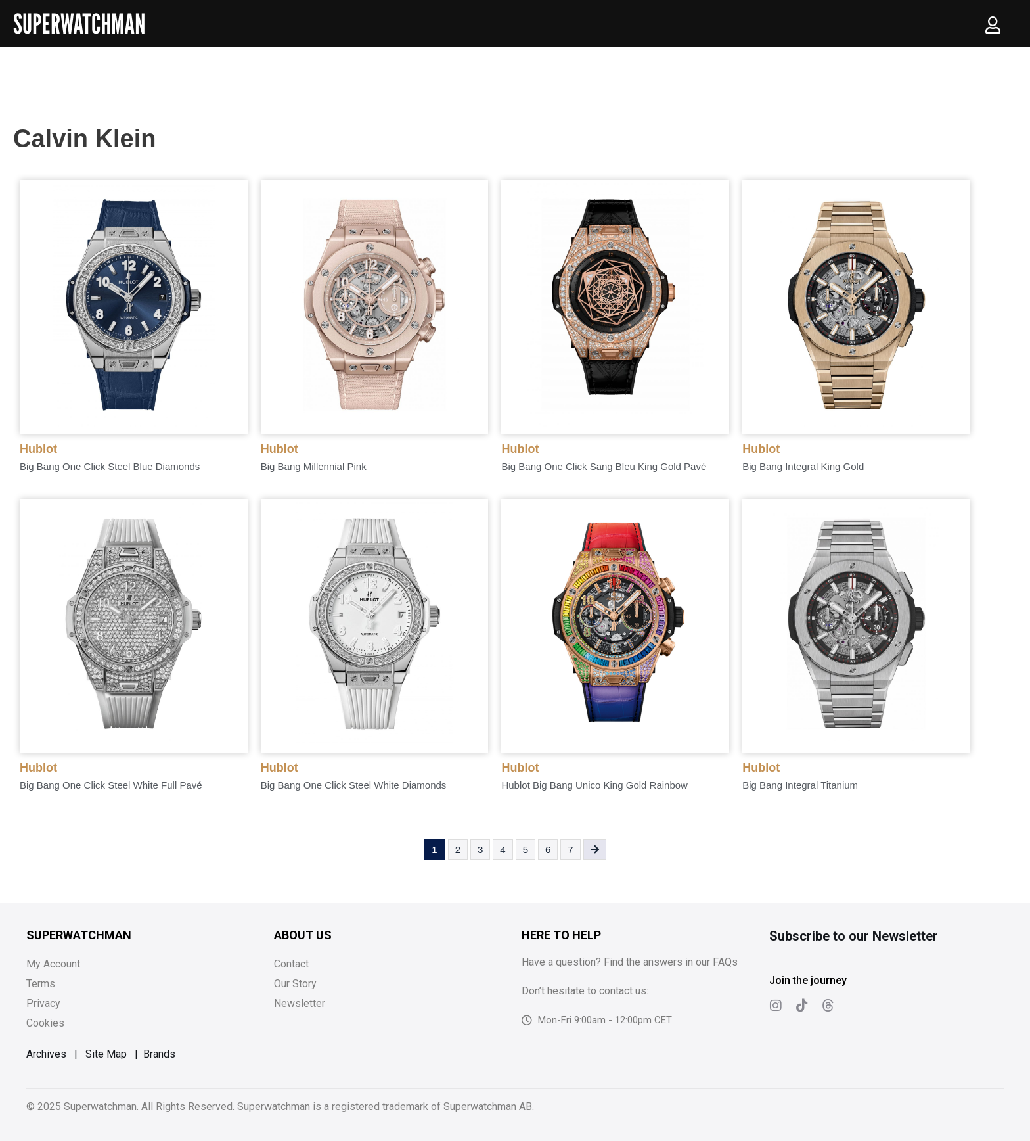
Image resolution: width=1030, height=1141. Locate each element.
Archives (46, 1054)
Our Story (295, 983)
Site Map (106, 1054)
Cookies (45, 1023)
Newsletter (299, 1003)
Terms (40, 983)
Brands (159, 1054)
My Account (53, 964)
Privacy (43, 1003)
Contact (291, 964)
